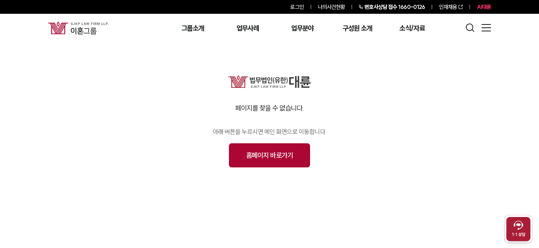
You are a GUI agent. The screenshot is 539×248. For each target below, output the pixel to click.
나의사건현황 (331, 6)
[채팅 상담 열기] (518, 229)
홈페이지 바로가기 (269, 155)
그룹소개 (193, 28)
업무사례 (247, 28)
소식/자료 (412, 28)
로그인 (297, 6)
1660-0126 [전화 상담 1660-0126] (394, 6)
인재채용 (448, 6)
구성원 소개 (357, 28)
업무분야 (302, 28)
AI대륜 (484, 6)
